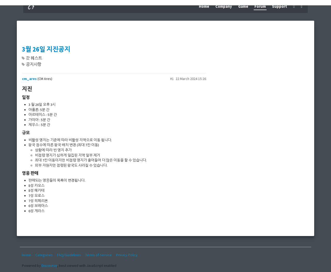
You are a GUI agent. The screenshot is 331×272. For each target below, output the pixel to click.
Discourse (49, 265)
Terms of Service (98, 255)
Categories (44, 255)
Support (279, 6)
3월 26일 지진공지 (46, 49)
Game (243, 6)
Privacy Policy (127, 255)
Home (204, 6)
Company (223, 6)
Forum (260, 6)
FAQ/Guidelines (69, 255)
